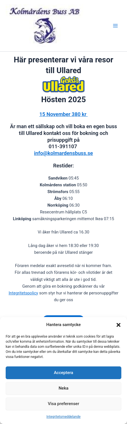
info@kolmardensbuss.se (63, 153)
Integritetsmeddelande (63, 417)
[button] (118, 325)
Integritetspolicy (23, 293)
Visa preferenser (63, 403)
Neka (64, 388)
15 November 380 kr (63, 114)
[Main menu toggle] (115, 26)
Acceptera (63, 372)
